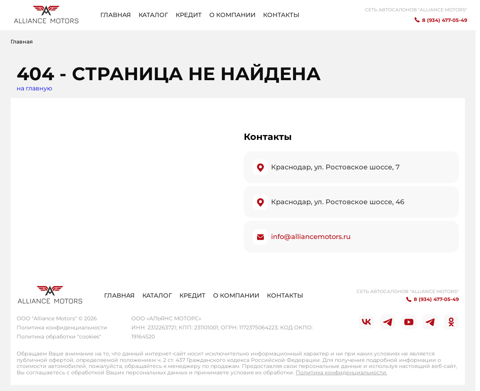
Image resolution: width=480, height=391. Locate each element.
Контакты (281, 15)
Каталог (153, 15)
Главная (115, 15)
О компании (232, 15)
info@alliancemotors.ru (311, 237)
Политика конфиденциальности (62, 327)
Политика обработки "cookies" (59, 336)
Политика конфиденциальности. (341, 372)
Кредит (189, 15)
